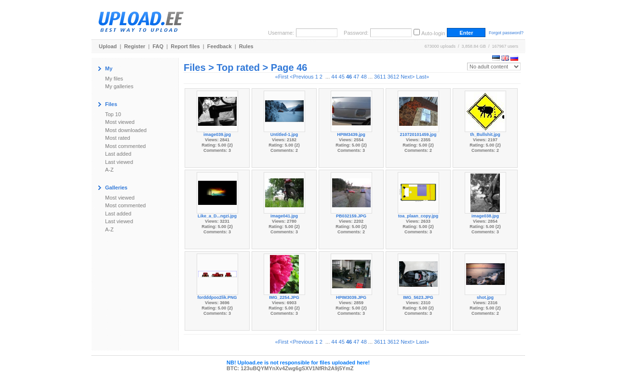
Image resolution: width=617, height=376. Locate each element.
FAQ (158, 46)
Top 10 (113, 114)
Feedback (219, 46)
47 (356, 77)
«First (282, 77)
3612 (393, 77)
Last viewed (119, 162)
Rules (246, 46)
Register (134, 46)
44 (334, 77)
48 (364, 77)
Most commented (125, 146)
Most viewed (119, 122)
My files (114, 78)
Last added (118, 154)
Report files (185, 46)
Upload (108, 46)
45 (342, 77)
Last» (422, 77)
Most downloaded (126, 130)
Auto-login (433, 33)
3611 (380, 77)
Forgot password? (506, 32)
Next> (408, 77)
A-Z (109, 170)
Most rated (117, 138)
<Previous (301, 77)
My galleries (119, 86)
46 (349, 77)
